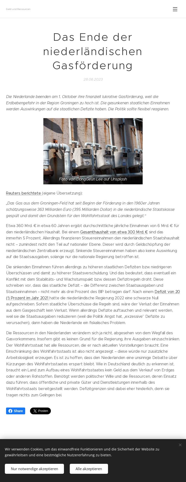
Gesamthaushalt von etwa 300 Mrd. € (114, 232)
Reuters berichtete (24, 193)
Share (15, 411)
